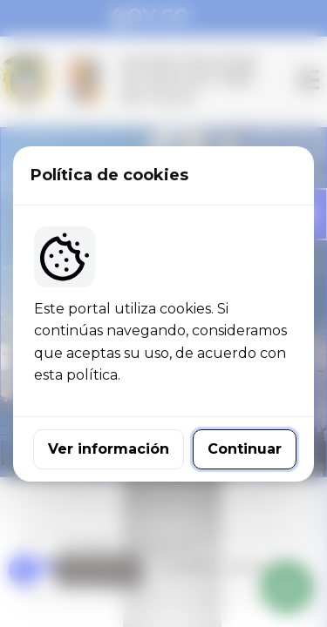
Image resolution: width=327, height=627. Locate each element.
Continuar (245, 449)
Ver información (108, 449)
